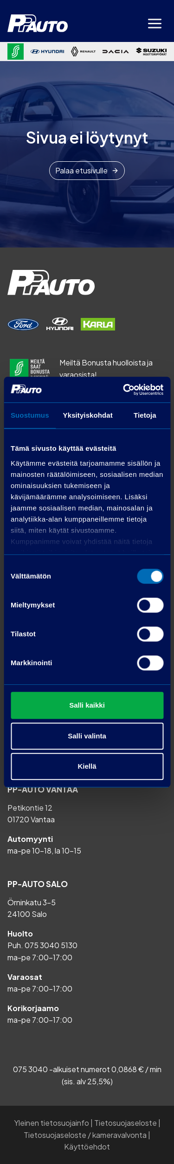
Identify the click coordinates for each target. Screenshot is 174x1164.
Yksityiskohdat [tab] (88, 415)
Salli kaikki (87, 705)
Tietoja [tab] (145, 415)
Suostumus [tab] (30, 415)
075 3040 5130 (51, 945)
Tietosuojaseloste (125, 1123)
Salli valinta (87, 736)
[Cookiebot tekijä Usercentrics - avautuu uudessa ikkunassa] (123, 390)
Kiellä (86, 766)
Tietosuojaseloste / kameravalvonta (85, 1135)
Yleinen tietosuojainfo (51, 1123)
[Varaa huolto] (23, 324)
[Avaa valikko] (154, 23)
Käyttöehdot (87, 1146)
